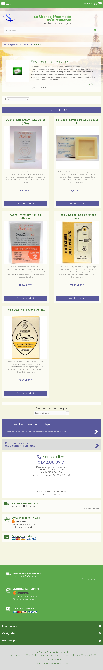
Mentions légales (52, 659)
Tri (5, 99)
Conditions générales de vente (51, 663)
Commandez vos (51, 444)
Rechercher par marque (51, 408)
